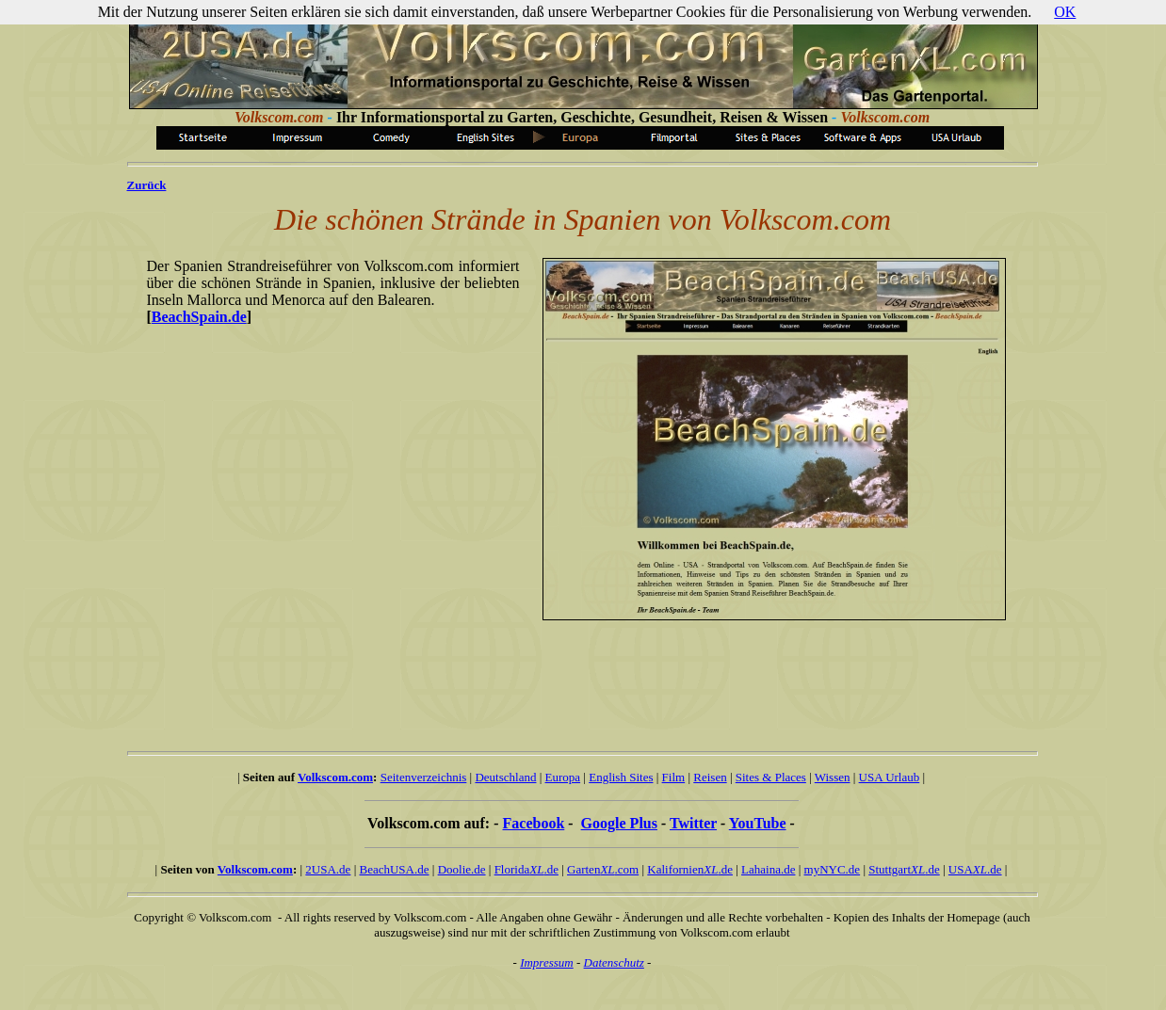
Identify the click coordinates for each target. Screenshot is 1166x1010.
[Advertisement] (572, 676)
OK (1065, 12)
